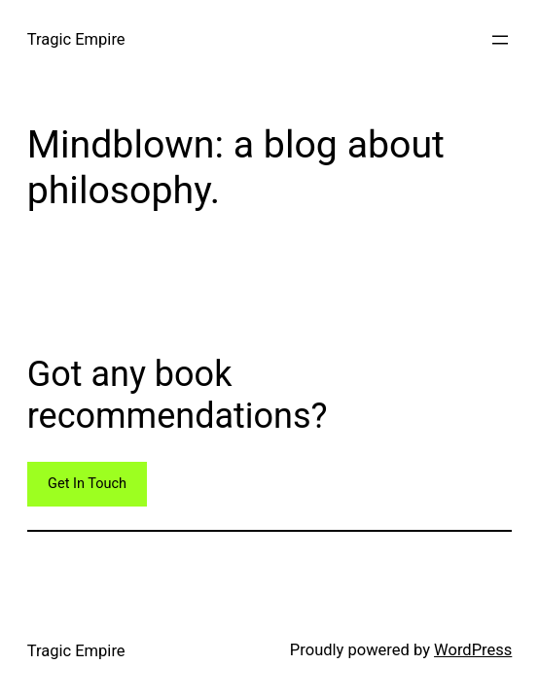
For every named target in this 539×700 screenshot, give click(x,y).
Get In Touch (87, 483)
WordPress (473, 650)
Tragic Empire (76, 39)
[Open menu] (500, 40)
